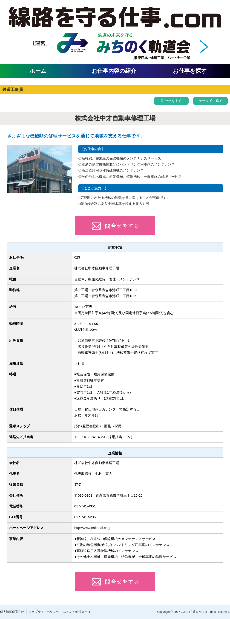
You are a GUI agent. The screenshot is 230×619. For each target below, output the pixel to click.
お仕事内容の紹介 (114, 71)
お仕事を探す (190, 71)
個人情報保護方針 (12, 611)
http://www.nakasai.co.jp (92, 528)
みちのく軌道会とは (76, 611)
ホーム (37, 71)
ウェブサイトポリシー (44, 611)
